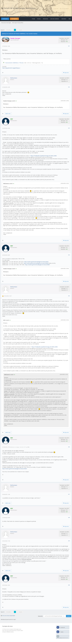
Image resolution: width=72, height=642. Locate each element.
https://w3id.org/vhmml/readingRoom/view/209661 (14, 468)
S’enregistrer (14, 18)
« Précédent (8, 29)
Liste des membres (54, 18)
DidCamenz (13, 78)
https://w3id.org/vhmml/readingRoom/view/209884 (36, 263)
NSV (28, 447)
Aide (70, 18)
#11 (69, 46)
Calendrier (63, 18)
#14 (69, 254)
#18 (69, 517)
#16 (69, 446)
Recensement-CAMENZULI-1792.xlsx (14, 62)
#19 (69, 540)
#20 (69, 585)
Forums (39, 18)
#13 (69, 128)
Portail (33, 18)
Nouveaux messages (6, 22)
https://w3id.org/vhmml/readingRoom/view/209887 (37, 264)
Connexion (5, 18)
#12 (69, 87)
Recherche (45, 18)
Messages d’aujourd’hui (17, 22)
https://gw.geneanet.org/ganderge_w (11, 68)
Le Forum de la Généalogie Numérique (18, 8)
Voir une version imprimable (8, 615)
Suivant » (21, 29)
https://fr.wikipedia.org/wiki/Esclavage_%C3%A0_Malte (44, 155)
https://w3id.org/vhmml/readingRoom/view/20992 (36, 261)
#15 (69, 295)
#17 (69, 494)
